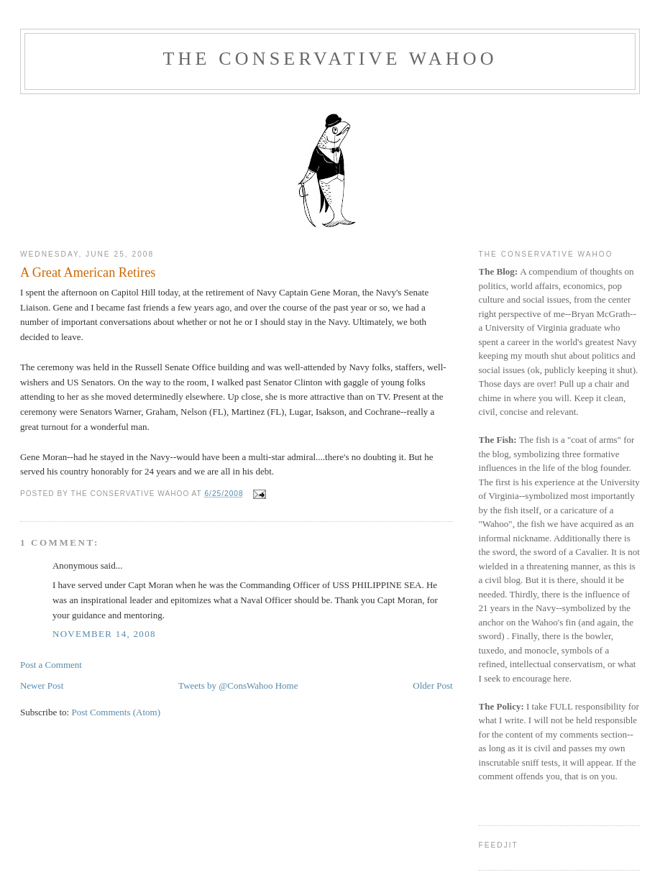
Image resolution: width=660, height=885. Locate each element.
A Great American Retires (87, 272)
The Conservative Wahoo (329, 58)
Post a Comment (51, 664)
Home (286, 685)
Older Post (432, 685)
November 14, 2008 (104, 633)
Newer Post (41, 685)
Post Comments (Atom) (115, 712)
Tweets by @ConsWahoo (225, 685)
